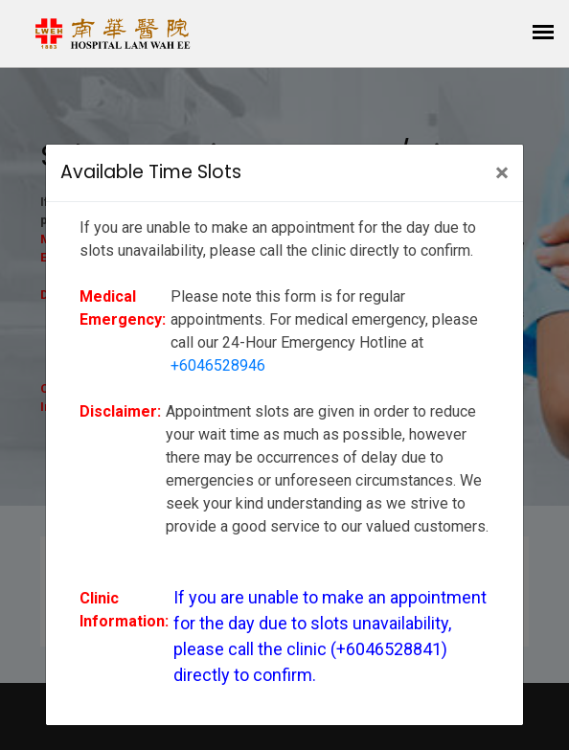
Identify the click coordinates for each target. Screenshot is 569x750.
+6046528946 (218, 365)
